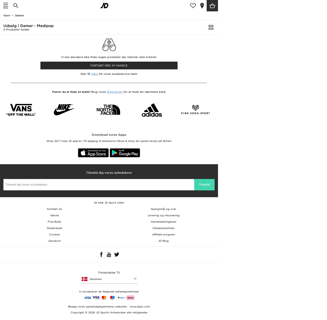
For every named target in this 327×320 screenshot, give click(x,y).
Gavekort (54, 240)
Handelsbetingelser (163, 221)
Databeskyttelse (163, 228)
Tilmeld (204, 184)
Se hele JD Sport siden (109, 202)
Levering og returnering (164, 215)
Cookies (54, 234)
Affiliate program (163, 234)
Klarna (54, 215)
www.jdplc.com (139, 306)
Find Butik (54, 221)
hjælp (95, 74)
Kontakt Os (54, 209)
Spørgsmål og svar (163, 209)
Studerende (54, 228)
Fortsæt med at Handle (109, 65)
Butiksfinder (115, 91)
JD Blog (163, 240)
